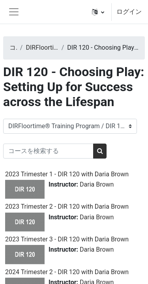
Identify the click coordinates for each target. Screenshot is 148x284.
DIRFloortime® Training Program (42, 47)
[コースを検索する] (48, 151)
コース (13, 47)
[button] (98, 12)
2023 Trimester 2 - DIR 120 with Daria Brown (67, 206)
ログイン (129, 11)
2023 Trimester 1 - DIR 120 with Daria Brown (67, 174)
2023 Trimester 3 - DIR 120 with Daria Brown (67, 239)
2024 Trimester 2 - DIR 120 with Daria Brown (67, 272)
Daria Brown (97, 184)
